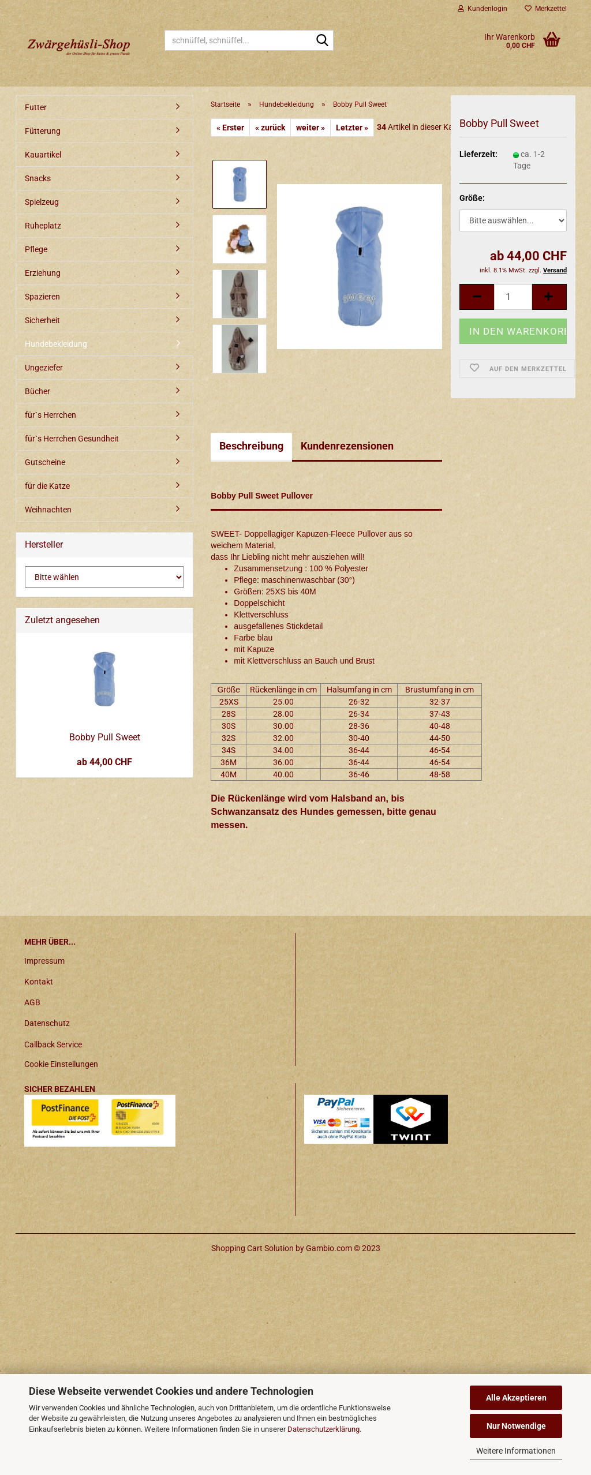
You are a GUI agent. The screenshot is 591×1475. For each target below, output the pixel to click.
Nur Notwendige (516, 1426)
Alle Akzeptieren (516, 1397)
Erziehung (43, 273)
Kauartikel (43, 154)
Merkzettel (546, 9)
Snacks (38, 178)
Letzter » (352, 127)
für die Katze (47, 486)
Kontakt (38, 981)
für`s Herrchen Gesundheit (72, 438)
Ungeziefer (44, 367)
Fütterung (43, 131)
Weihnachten (48, 509)
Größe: (472, 198)
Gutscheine (45, 462)
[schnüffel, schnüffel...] (323, 41)
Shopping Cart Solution (252, 1248)
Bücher (37, 391)
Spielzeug (42, 202)
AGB (32, 1002)
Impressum (44, 960)
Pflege (36, 249)
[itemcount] (513, 297)
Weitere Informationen (516, 1450)
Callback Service (53, 1044)
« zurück (270, 127)
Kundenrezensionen (347, 446)
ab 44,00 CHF (104, 762)
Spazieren (42, 296)
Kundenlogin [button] (482, 9)
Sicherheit (42, 320)
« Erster (230, 127)
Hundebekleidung (56, 344)
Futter (36, 107)
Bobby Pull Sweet (104, 737)
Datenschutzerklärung (323, 1429)
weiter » (310, 127)
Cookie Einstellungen (61, 1064)
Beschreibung (251, 446)
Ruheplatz (43, 225)
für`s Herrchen (50, 415)
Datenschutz (47, 1023)
